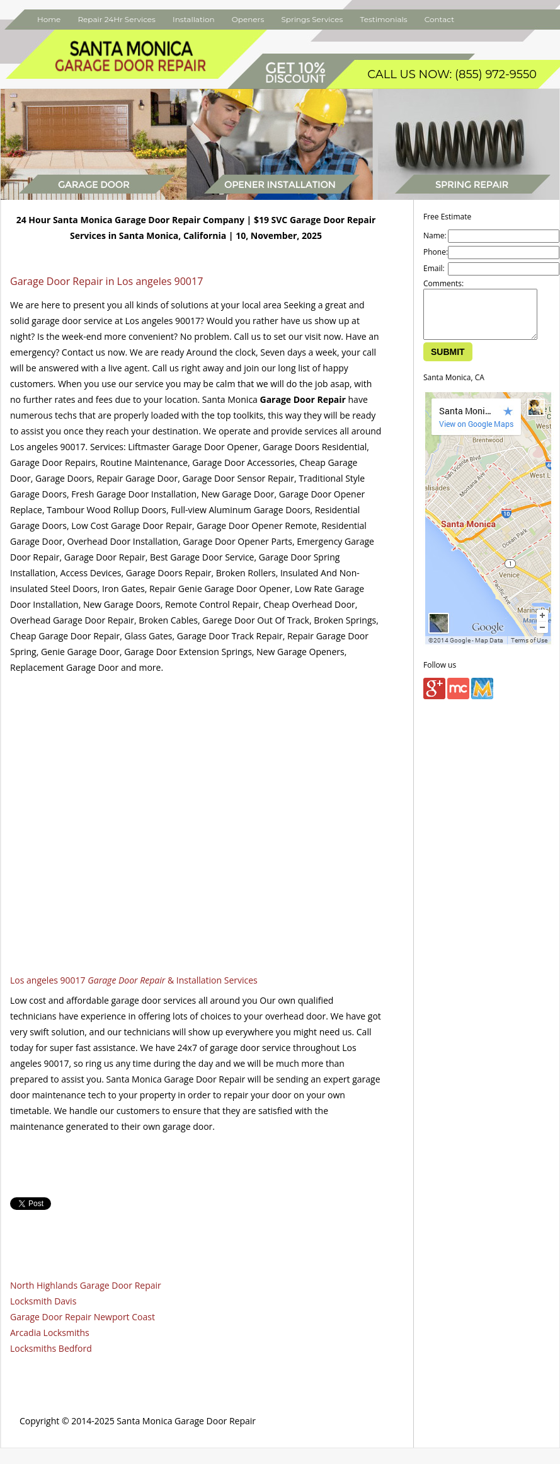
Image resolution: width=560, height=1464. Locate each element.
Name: (435, 235)
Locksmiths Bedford (51, 1348)
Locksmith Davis (43, 1301)
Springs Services (312, 19)
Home (48, 19)
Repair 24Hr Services (116, 19)
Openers (248, 19)
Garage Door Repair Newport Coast (82, 1317)
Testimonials (383, 19)
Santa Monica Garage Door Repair (186, 1421)
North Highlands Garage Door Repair (85, 1285)
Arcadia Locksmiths (49, 1333)
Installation (194, 19)
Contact (439, 19)
